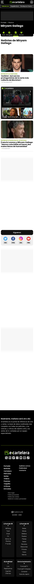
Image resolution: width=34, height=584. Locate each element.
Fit (8, 536)
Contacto (22, 470)
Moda (24, 531)
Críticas (7, 486)
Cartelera (8, 471)
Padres (24, 536)
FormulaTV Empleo (24, 569)
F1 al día (8, 544)
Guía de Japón (24, 574)
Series (6, 476)
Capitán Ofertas (8, 572)
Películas (7, 474)
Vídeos (6, 479)
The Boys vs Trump (26, 6)
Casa (24, 552)
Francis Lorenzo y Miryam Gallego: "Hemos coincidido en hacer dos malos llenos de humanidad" (17, 144)
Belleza (24, 533)
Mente (24, 554)
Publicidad (23, 468)
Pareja (24, 539)
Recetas (24, 544)
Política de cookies (13, 497)
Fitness (24, 549)
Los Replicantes (8, 567)
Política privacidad (13, 495)
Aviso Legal (11, 493)
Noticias (7, 468)
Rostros (11, 22)
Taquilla (7, 484)
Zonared (24, 571)
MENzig (8, 528)
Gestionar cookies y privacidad (17, 499)
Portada (3, 22)
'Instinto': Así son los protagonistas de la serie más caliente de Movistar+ (15, 78)
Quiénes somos (24, 466)
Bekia (24, 528)
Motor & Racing (8, 540)
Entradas (7, 489)
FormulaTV (24, 566)
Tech (8, 531)
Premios (7, 481)
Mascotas (24, 547)
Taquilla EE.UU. (15, 6)
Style (8, 533)
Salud (24, 541)
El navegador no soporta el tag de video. (17, 98)
